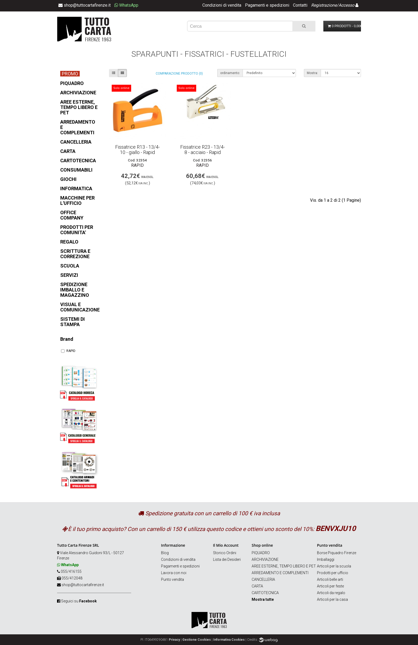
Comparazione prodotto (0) (179, 73)
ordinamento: (230, 73)
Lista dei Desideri (227, 559)
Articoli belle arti (330, 579)
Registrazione (324, 5)
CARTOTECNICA (265, 593)
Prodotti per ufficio (332, 573)
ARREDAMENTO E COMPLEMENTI (280, 573)
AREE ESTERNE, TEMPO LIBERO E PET (284, 566)
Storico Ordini (224, 553)
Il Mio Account (226, 545)
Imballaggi (325, 559)
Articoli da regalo (331, 593)
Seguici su (79, 601)
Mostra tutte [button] (263, 599)
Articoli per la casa (332, 599)
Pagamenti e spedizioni (267, 5)
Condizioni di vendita (221, 5)
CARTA (257, 586)
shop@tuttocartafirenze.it (83, 585)
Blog (165, 553)
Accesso (346, 5)
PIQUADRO (261, 553)
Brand (66, 339)
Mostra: (312, 73)
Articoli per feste (330, 586)
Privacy (174, 640)
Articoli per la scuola (334, 566)
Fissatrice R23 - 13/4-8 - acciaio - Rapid (202, 149)
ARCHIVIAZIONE (265, 559)
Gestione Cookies (196, 640)
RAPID (68, 351)
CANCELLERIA (263, 579)
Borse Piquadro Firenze (336, 553)
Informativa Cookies (229, 640)
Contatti (300, 5)
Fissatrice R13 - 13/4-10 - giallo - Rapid (137, 149)
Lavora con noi (173, 573)
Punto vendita (172, 579)
